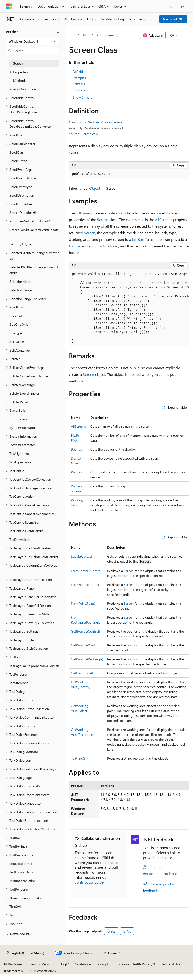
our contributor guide (91, 879)
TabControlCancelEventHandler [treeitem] (31, 513)
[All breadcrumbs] (73, 35)
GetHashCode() (82, 673)
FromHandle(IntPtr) (85, 584)
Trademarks (12, 971)
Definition (80, 71)
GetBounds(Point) (83, 645)
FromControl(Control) (86, 570)
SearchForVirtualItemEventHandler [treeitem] (33, 232)
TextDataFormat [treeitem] (20, 863)
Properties (80, 90)
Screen (102, 219)
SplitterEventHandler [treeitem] (24, 393)
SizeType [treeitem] (15, 333)
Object (94, 188)
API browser (105, 35)
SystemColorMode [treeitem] (22, 427)
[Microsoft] (9, 6)
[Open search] (170, 6)
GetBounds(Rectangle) (87, 659)
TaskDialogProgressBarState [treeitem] (29, 795)
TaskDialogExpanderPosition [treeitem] (29, 743)
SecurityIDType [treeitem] (20, 244)
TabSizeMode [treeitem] (18, 683)
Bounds (76, 449)
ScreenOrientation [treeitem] (22, 89)
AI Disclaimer (13, 964)
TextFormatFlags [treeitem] (21, 872)
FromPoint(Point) (83, 603)
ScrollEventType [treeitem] (20, 187)
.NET (86, 35)
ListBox (138, 239)
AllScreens (163, 219)
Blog (62, 964)
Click (149, 245)
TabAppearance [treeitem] (20, 462)
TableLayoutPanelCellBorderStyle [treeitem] (32, 597)
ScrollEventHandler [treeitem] (23, 178)
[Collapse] (58, 31)
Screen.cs (88, 134)
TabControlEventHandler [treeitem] (26, 531)
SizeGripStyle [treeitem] (18, 324)
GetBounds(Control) (85, 631)
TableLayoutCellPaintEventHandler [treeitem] (33, 557)
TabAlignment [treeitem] (19, 453)
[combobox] (32, 41)
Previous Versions (41, 964)
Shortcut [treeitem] (15, 316)
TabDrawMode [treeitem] (19, 539)
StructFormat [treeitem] (19, 419)
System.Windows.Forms (105, 122)
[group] (129, 308)
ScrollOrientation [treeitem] (21, 195)
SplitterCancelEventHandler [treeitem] (29, 376)
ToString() (78, 758)
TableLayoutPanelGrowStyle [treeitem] (29, 614)
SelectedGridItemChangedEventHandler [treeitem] (33, 270)
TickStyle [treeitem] (15, 906)
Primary (76, 472)
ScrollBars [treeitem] (16, 152)
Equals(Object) (81, 556)
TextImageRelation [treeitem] (22, 881)
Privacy (101, 964)
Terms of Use (171, 964)
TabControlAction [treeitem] (22, 496)
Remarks (79, 84)
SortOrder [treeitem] (16, 341)
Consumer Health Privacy (134, 964)
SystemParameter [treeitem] (22, 445)
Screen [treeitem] (18, 63)
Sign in (182, 6)
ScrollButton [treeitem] (18, 161)
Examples (79, 77)
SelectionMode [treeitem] (20, 281)
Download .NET (173, 19)
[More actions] (185, 35)
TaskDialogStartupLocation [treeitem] (28, 820)
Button (96, 245)
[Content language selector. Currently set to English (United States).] (25, 953)
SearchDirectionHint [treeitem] (24, 212)
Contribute (83, 964)
